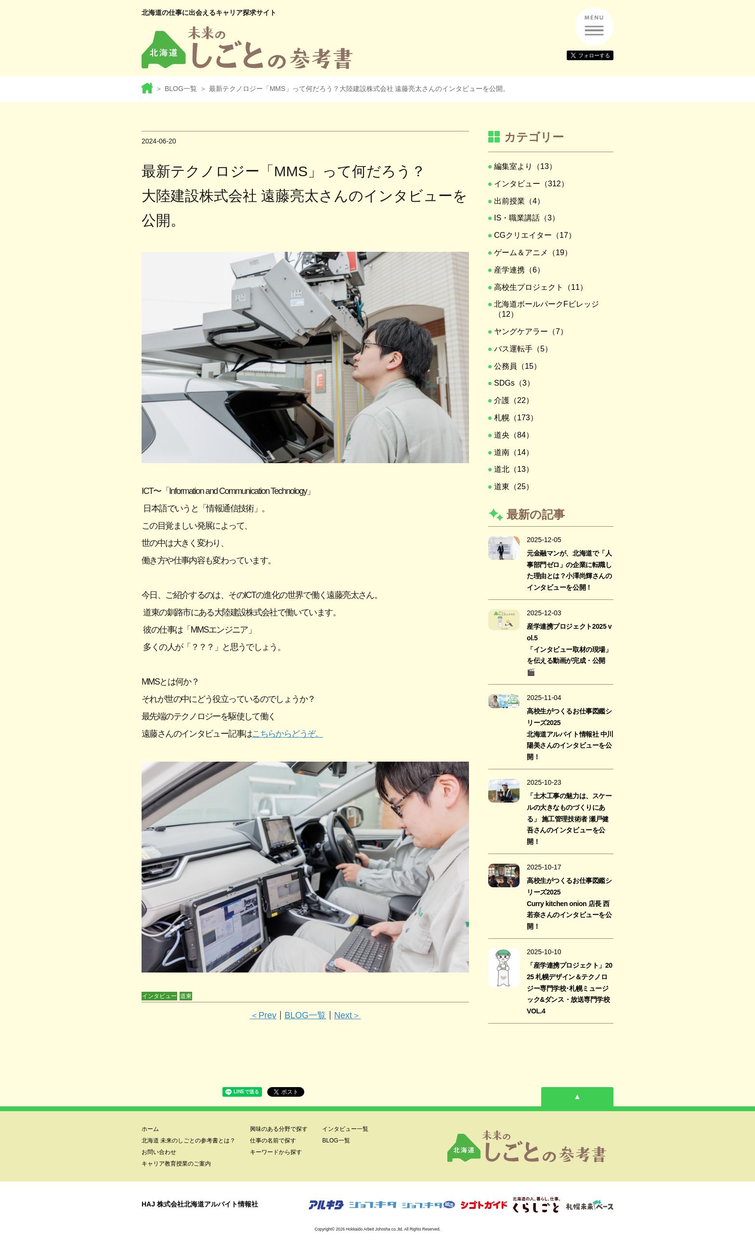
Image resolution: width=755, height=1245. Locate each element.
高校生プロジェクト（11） (540, 287)
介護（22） (514, 400)
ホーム (150, 1129)
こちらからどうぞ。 (287, 734)
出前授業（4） (519, 201)
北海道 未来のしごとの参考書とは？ (188, 1140)
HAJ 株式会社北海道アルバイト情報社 (200, 1204)
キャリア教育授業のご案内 (176, 1163)
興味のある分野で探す (279, 1129)
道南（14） (514, 452)
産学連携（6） (519, 270)
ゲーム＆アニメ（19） (533, 252)
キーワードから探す (276, 1152)
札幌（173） (516, 418)
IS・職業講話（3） (527, 218)
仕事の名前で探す (273, 1140)
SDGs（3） (514, 383)
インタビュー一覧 (345, 1129)
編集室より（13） (525, 166)
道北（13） (514, 469)
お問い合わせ (159, 1152)
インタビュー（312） (531, 184)
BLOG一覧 (181, 88)
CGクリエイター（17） (535, 235)
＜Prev (263, 1015)
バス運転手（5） (523, 349)
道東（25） (514, 486)
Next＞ (347, 1015)
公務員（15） (517, 366)
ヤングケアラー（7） (531, 331)
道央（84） (514, 435)
